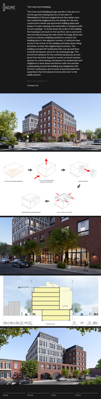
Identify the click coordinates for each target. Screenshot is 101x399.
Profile (53, 395)
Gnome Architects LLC (9, 7)
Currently (30, 395)
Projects (78, 395)
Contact (5, 395)
